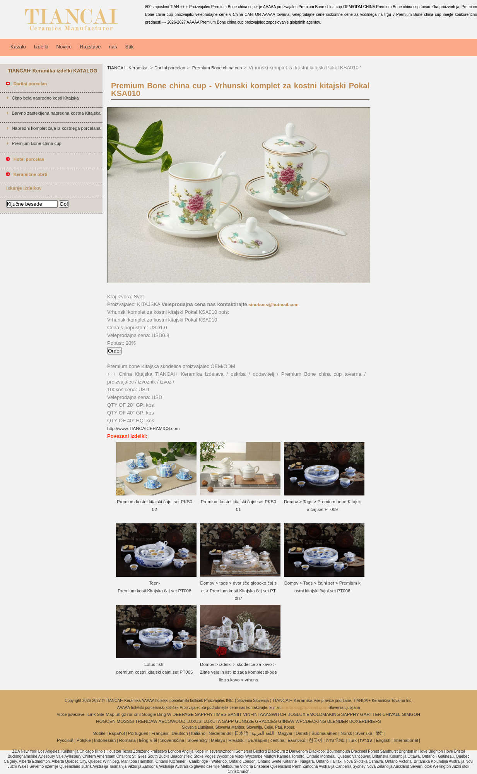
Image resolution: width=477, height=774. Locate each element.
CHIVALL (391, 714)
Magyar (285, 733)
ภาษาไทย (335, 740)
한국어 (316, 740)
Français (159, 733)
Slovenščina (172, 740)
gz (123, 714)
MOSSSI (125, 721)
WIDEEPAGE (180, 714)
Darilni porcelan (169, 67)
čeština (277, 740)
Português (138, 733)
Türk (352, 740)
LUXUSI (194, 721)
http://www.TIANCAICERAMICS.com (143, 428)
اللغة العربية (262, 733)
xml (137, 714)
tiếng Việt (148, 740)
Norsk (346, 733)
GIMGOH (411, 714)
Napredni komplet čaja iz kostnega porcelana (56, 128)
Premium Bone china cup (36, 143)
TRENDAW (146, 721)
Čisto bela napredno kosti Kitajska (45, 98)
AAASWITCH (273, 714)
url (117, 714)
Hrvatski (236, 740)
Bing (161, 714)
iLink (91, 714)
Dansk (302, 733)
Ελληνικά (297, 740)
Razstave (90, 47)
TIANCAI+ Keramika (128, 67)
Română (127, 740)
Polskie (84, 740)
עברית (366, 740)
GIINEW (286, 721)
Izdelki (41, 47)
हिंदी (379, 733)
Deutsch (180, 733)
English (383, 740)
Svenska (363, 733)
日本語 (241, 733)
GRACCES (266, 721)
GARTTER (370, 714)
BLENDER (337, 721)
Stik (129, 47)
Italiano (198, 733)
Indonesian (105, 740)
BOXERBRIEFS (365, 721)
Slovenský (197, 740)
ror (130, 714)
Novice (64, 47)
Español (117, 733)
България (257, 740)
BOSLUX (296, 714)
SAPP (228, 721)
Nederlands (220, 733)
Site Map (105, 714)
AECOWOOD (172, 721)
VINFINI (251, 714)
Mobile (99, 733)
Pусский (65, 740)
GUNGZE (244, 721)
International (405, 740)
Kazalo (18, 47)
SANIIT (234, 714)
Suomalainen (324, 733)
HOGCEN (105, 721)
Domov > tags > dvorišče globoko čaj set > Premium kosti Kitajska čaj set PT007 (238, 591)
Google (149, 714)
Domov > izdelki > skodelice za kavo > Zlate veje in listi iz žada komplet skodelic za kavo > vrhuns (238, 672)
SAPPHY (350, 714)
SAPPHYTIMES (211, 714)
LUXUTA (212, 721)
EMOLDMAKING (323, 714)
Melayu (218, 740)
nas (113, 47)
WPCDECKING (311, 721)
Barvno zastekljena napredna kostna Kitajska (56, 113)
